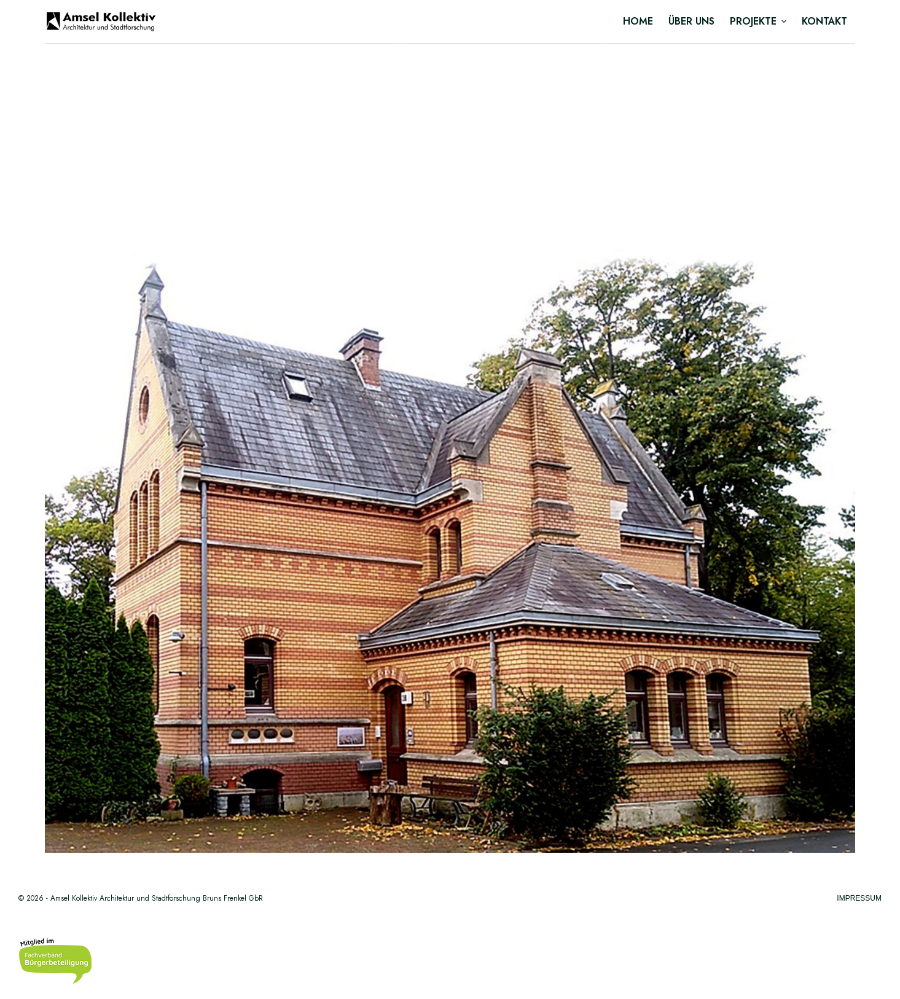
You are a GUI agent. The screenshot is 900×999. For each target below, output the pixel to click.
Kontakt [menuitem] (824, 21)
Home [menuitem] (638, 21)
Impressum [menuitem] (859, 898)
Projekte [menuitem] (759, 21)
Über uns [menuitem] (691, 21)
